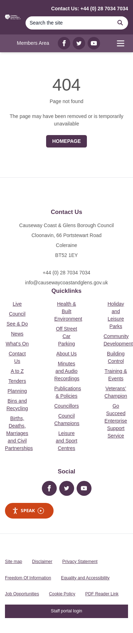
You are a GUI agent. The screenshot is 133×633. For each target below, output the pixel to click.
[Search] (69, 22)
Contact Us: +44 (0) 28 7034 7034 (89, 8)
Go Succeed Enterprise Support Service (116, 421)
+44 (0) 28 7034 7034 (66, 272)
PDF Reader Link (101, 593)
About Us (66, 353)
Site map (13, 561)
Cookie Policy (62, 593)
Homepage (66, 141)
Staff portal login (66, 610)
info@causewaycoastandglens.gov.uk (66, 282)
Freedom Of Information (28, 577)
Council (17, 314)
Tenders (17, 381)
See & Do (17, 324)
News (17, 334)
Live (17, 304)
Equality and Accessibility (85, 577)
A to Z (17, 371)
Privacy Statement (80, 561)
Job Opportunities (22, 593)
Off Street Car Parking (66, 336)
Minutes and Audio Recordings (66, 371)
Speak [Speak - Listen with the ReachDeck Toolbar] (28, 510)
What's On (17, 344)
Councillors (66, 406)
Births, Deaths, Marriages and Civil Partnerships (19, 433)
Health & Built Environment (68, 311)
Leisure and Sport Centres (66, 440)
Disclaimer (42, 561)
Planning (17, 391)
